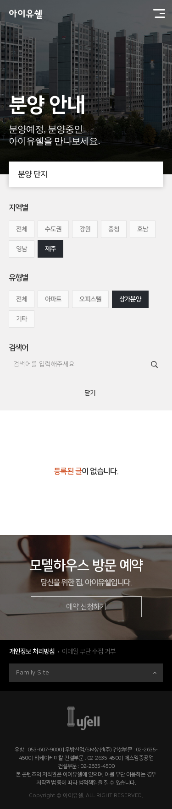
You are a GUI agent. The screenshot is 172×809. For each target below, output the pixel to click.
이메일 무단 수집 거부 (89, 651)
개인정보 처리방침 (32, 651)
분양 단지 (91, 174)
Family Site (86, 672)
